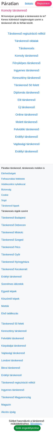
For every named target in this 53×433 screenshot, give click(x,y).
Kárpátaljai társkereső (13, 345)
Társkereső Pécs (10, 247)
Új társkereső (26, 107)
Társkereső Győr (10, 254)
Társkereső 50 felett (26, 85)
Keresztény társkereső (26, 77)
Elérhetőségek (8, 173)
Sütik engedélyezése (27, 428)
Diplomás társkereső (26, 92)
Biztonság (6, 189)
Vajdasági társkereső (26, 144)
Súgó (4, 200)
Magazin (6, 404)
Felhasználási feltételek (13, 179)
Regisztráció (43, 3)
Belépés (29, 3)
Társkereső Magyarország (16, 397)
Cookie (4, 195)
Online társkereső (26, 114)
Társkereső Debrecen (13, 225)
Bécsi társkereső (10, 367)
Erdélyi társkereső (26, 136)
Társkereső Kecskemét (14, 269)
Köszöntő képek (10, 298)
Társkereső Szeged (12, 239)
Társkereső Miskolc (12, 232)
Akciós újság (8, 412)
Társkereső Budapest (13, 217)
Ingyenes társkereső (26, 70)
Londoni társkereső (12, 360)
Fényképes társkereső (26, 63)
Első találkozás (9, 313)
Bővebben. (36, 423)
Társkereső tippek (10, 206)
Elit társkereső (26, 99)
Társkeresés (26, 48)
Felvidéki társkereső (26, 129)
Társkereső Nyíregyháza (15, 261)
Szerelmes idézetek (12, 284)
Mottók (5, 306)
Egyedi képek (9, 291)
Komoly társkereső (26, 55)
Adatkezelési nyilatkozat (13, 184)
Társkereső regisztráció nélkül (26, 33)
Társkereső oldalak (26, 40)
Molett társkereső (26, 122)
